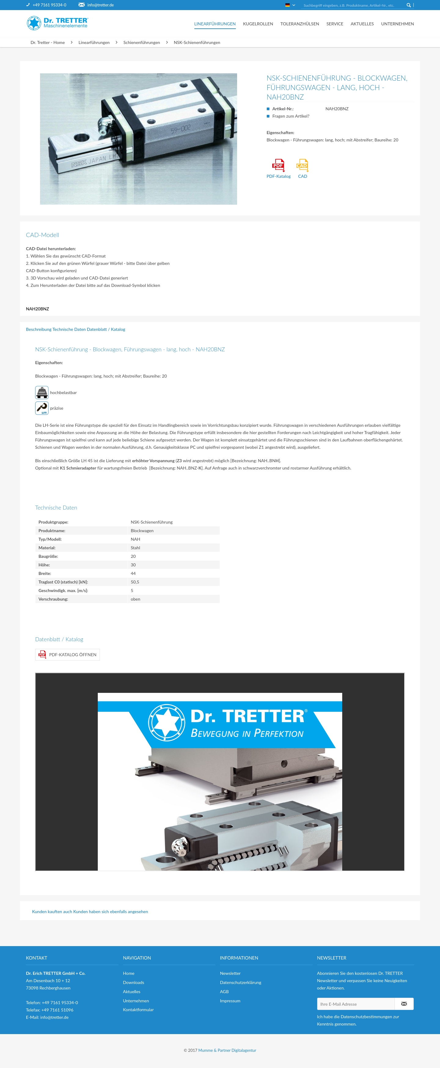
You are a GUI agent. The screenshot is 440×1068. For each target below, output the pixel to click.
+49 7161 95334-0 (49, 4)
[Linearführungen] (215, 23)
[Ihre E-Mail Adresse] (356, 1004)
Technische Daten (69, 329)
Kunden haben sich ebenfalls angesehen (110, 911)
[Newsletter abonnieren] (404, 1004)
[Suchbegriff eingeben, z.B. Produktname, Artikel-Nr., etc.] (357, 5)
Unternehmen (136, 1000)
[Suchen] (409, 5)
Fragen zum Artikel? (290, 116)
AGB (224, 991)
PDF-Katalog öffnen (67, 654)
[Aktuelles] (362, 23)
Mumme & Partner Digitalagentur (227, 1050)
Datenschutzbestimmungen (366, 1016)
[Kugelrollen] (258, 23)
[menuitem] (52, 5)
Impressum (230, 1000)
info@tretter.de (100, 4)
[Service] (335, 23)
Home (128, 973)
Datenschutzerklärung (240, 982)
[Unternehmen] (395, 23)
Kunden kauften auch (52, 911)
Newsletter (230, 973)
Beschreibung (39, 329)
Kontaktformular (138, 1009)
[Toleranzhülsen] (300, 23)
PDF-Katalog (278, 169)
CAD (302, 169)
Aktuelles (132, 991)
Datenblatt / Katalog (106, 329)
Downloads (133, 982)
